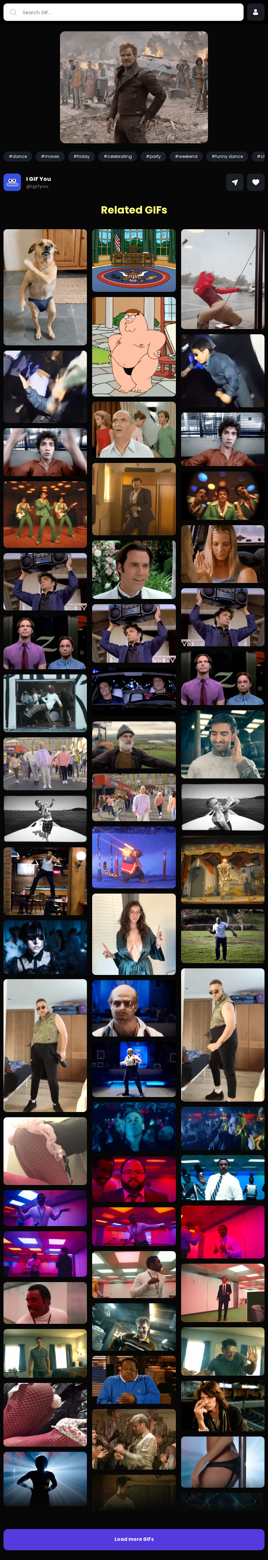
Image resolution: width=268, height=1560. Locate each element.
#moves (50, 156)
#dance (18, 156)
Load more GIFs (134, 1539)
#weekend (186, 156)
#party (153, 156)
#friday (81, 156)
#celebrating (118, 156)
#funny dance (227, 156)
